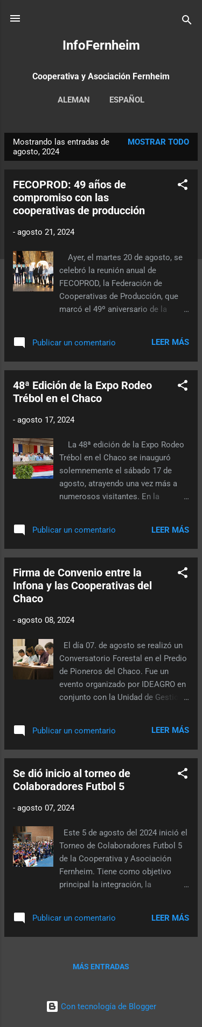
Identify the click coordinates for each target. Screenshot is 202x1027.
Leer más (170, 342)
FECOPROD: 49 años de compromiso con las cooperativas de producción (79, 197)
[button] (182, 186)
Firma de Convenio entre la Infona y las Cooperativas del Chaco (82, 585)
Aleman (74, 100)
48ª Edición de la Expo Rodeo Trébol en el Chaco (82, 392)
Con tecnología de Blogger (101, 1006)
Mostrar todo (158, 142)
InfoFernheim (101, 45)
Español (126, 100)
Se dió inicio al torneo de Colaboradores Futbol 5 (71, 780)
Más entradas (101, 966)
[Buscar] (186, 21)
